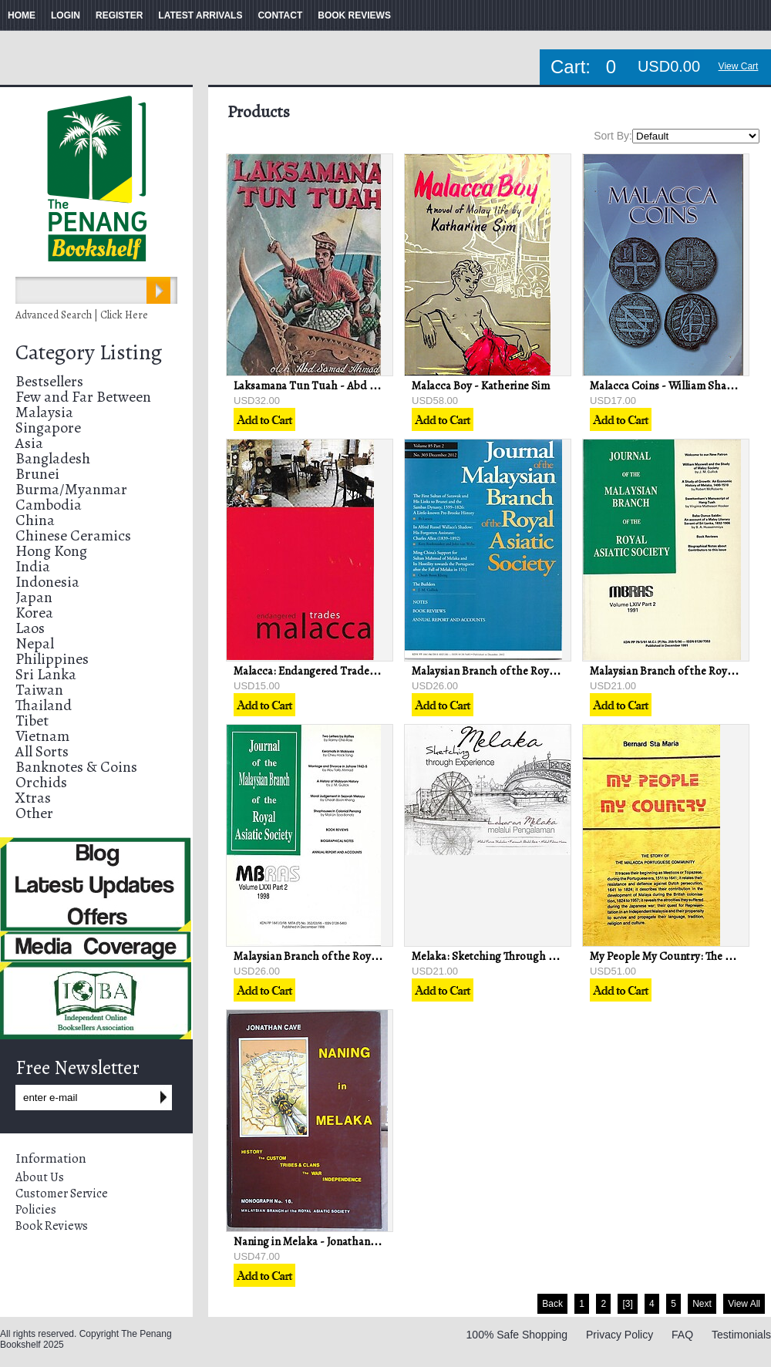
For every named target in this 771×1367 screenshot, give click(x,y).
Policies (35, 1209)
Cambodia (48, 504)
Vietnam (42, 736)
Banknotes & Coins (76, 766)
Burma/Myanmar (71, 489)
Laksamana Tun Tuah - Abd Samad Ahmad (337, 385)
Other (34, 813)
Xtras (33, 797)
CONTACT (280, 15)
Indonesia (47, 581)
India (32, 566)
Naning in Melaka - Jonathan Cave (315, 1241)
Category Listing (88, 352)
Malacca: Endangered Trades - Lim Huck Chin (345, 670)
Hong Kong (51, 550)
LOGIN (65, 15)
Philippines (52, 658)
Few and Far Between (83, 396)
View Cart (739, 66)
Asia (29, 443)
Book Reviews (51, 1225)
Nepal (34, 643)
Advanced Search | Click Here (81, 315)
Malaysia (44, 412)
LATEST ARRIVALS (200, 15)
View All (744, 1303)
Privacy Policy (619, 1334)
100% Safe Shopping (517, 1334)
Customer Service (61, 1193)
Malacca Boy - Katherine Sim (481, 385)
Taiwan (39, 689)
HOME (21, 15)
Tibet (32, 720)
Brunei (37, 473)
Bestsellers (49, 381)
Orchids (41, 782)
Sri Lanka (45, 674)
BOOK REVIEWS (354, 15)
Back (552, 1303)
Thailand (43, 705)
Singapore (48, 427)
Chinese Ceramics (73, 535)
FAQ (682, 1334)
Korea (34, 612)
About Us (39, 1177)
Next (702, 1303)
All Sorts (42, 751)
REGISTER (119, 15)
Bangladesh (52, 458)
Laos (30, 628)
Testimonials (741, 1334)
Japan (33, 597)
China (35, 520)
